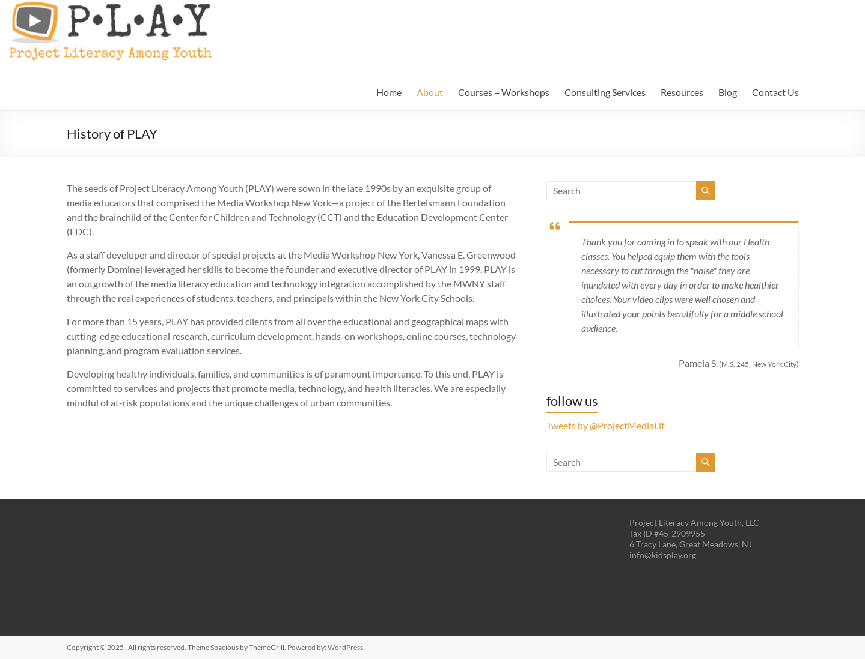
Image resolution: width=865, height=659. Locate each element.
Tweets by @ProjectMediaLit (605, 425)
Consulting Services (605, 92)
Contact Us (775, 92)
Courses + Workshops (503, 92)
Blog (727, 92)
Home (389, 92)
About (430, 92)
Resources (682, 92)
